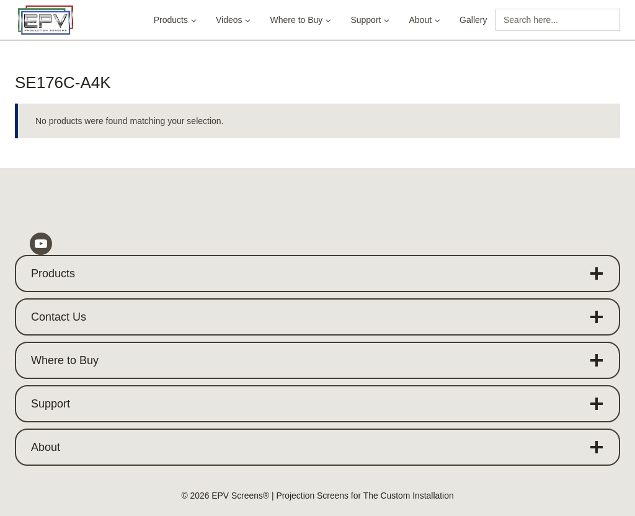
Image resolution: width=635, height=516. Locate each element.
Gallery (473, 20)
